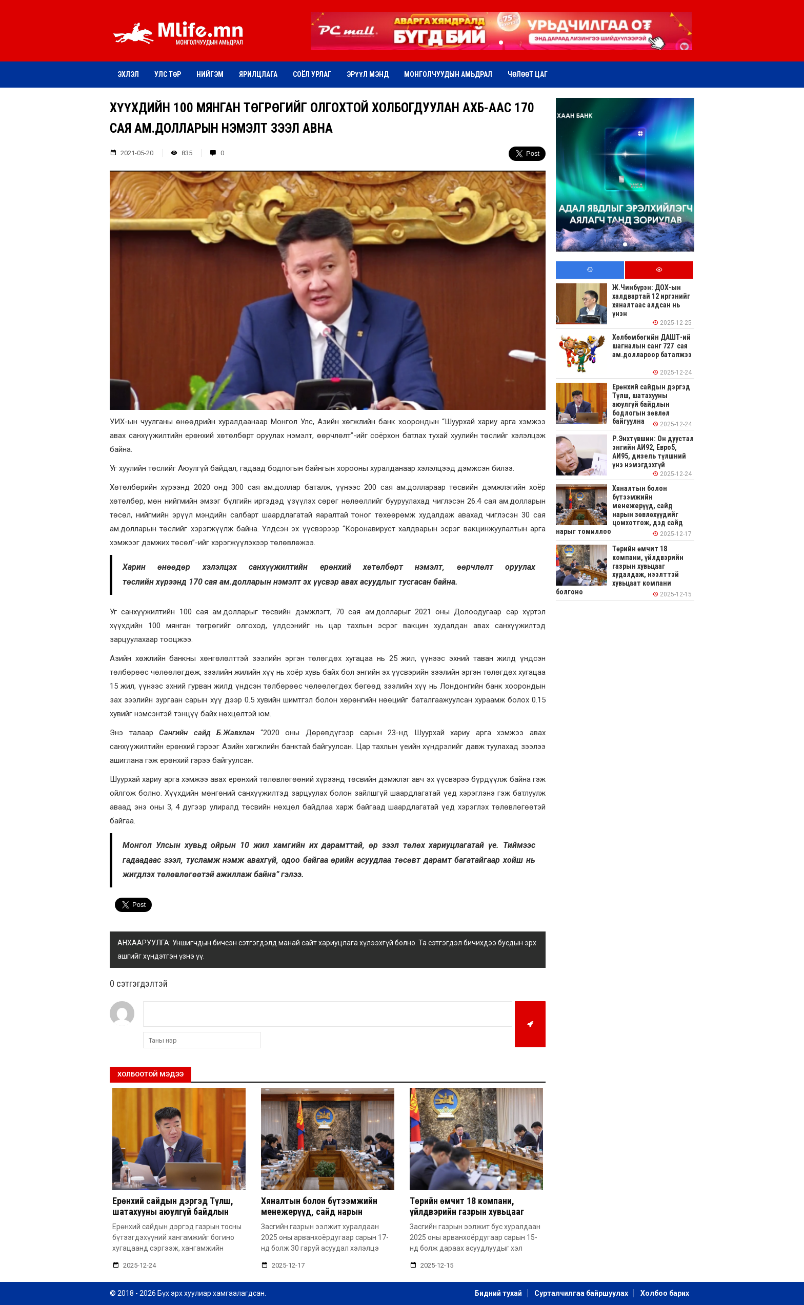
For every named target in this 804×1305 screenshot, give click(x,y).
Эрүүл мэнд (368, 74)
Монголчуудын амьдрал (448, 74)
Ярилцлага (258, 74)
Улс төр (167, 74)
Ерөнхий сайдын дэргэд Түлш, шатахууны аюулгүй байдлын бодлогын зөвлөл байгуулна (172, 1211)
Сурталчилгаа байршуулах (581, 1293)
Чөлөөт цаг (528, 74)
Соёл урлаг (312, 74)
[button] (501, 42)
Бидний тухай (498, 1293)
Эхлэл (128, 74)
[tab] (590, 270)
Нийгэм (210, 74)
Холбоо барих (664, 1293)
